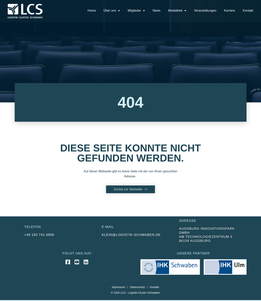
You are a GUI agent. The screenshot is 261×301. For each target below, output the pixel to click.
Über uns (112, 10)
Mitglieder (136, 10)
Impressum (118, 287)
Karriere (229, 10)
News (156, 10)
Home (92, 10)
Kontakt (248, 10)
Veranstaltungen (205, 10)
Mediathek (177, 10)
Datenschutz (137, 287)
